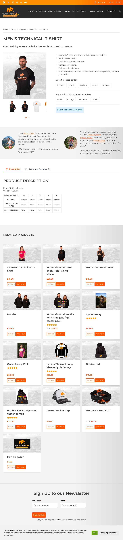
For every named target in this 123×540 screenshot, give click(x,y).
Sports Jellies (86, 137)
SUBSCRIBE (39, 515)
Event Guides (54, 11)
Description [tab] (13, 169)
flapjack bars (99, 140)
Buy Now (21, 284)
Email (62, 501)
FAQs (92, 11)
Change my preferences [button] (108, 533)
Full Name (36, 501)
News (67, 11)
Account (100, 2)
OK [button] (94, 533)
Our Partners (79, 11)
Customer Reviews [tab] (37, 169)
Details (11, 284)
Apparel (22, 29)
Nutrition (40, 11)
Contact (111, 11)
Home (5, 29)
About (100, 11)
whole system (94, 135)
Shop (31, 11)
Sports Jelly (28, 133)
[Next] (5, 109)
